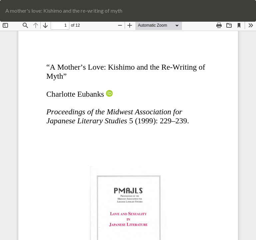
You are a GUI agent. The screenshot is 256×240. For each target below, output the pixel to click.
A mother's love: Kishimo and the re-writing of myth (63, 10)
